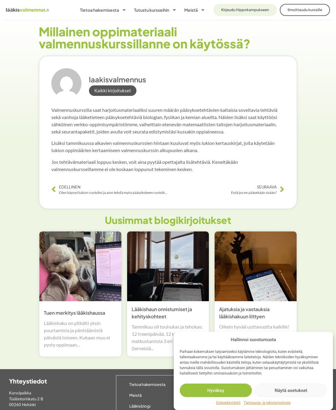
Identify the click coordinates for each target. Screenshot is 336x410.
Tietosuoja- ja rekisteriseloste (266, 403)
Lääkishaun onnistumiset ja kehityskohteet (162, 313)
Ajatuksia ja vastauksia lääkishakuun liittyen (244, 313)
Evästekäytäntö (228, 403)
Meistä (194, 10)
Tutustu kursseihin (155, 10)
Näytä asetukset (291, 390)
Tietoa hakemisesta (103, 10)
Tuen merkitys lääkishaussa (74, 313)
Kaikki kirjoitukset (112, 90)
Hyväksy (215, 390)
